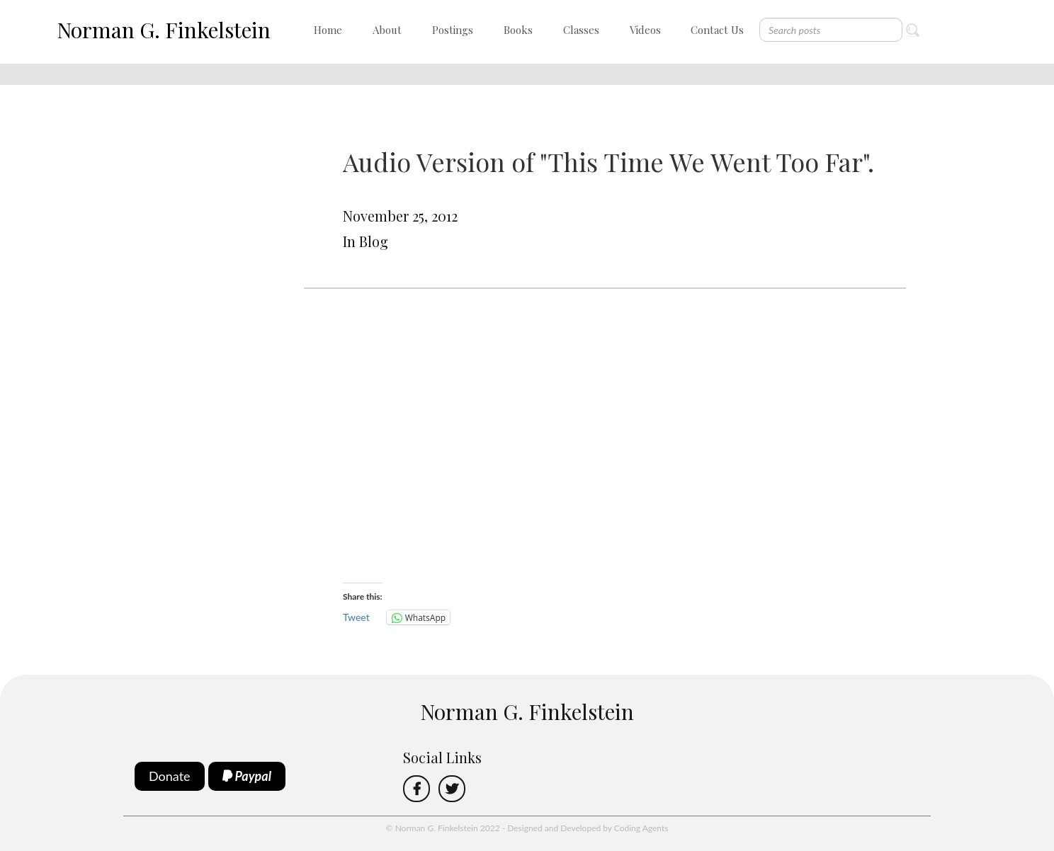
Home (328, 30)
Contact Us (717, 30)
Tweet (356, 617)
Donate (170, 776)
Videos (645, 30)
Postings (452, 30)
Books (518, 30)
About (387, 30)
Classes (581, 30)
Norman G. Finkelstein (164, 30)
